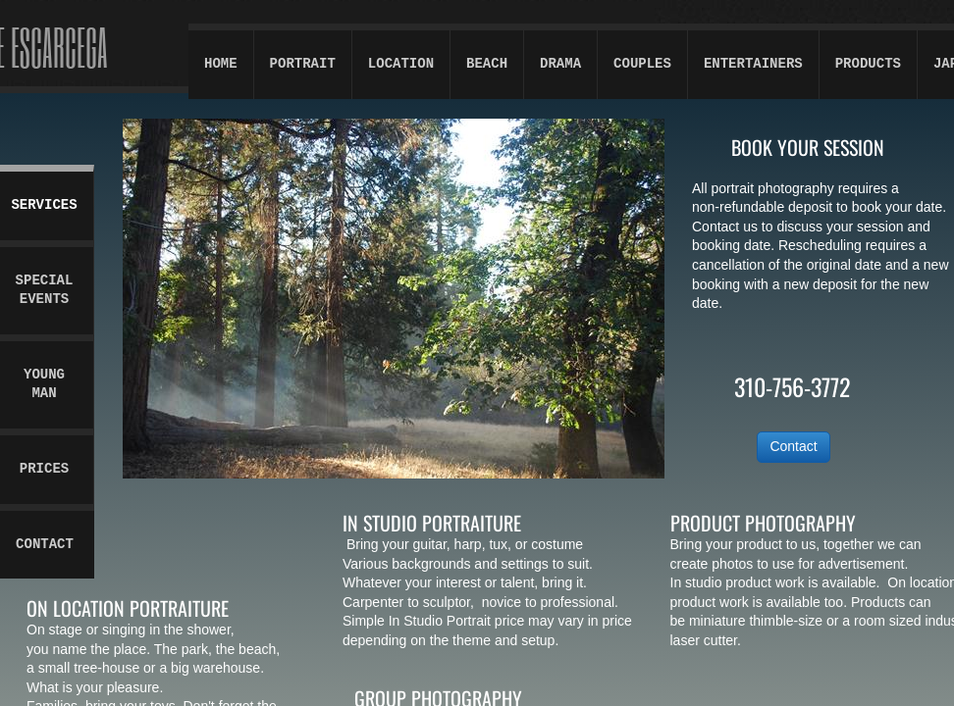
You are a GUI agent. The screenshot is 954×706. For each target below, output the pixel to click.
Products (868, 64)
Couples (642, 64)
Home (221, 64)
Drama (560, 64)
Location (401, 64)
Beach (486, 64)
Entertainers (753, 64)
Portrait (303, 64)
